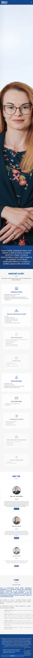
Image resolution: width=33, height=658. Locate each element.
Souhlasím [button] (12, 655)
